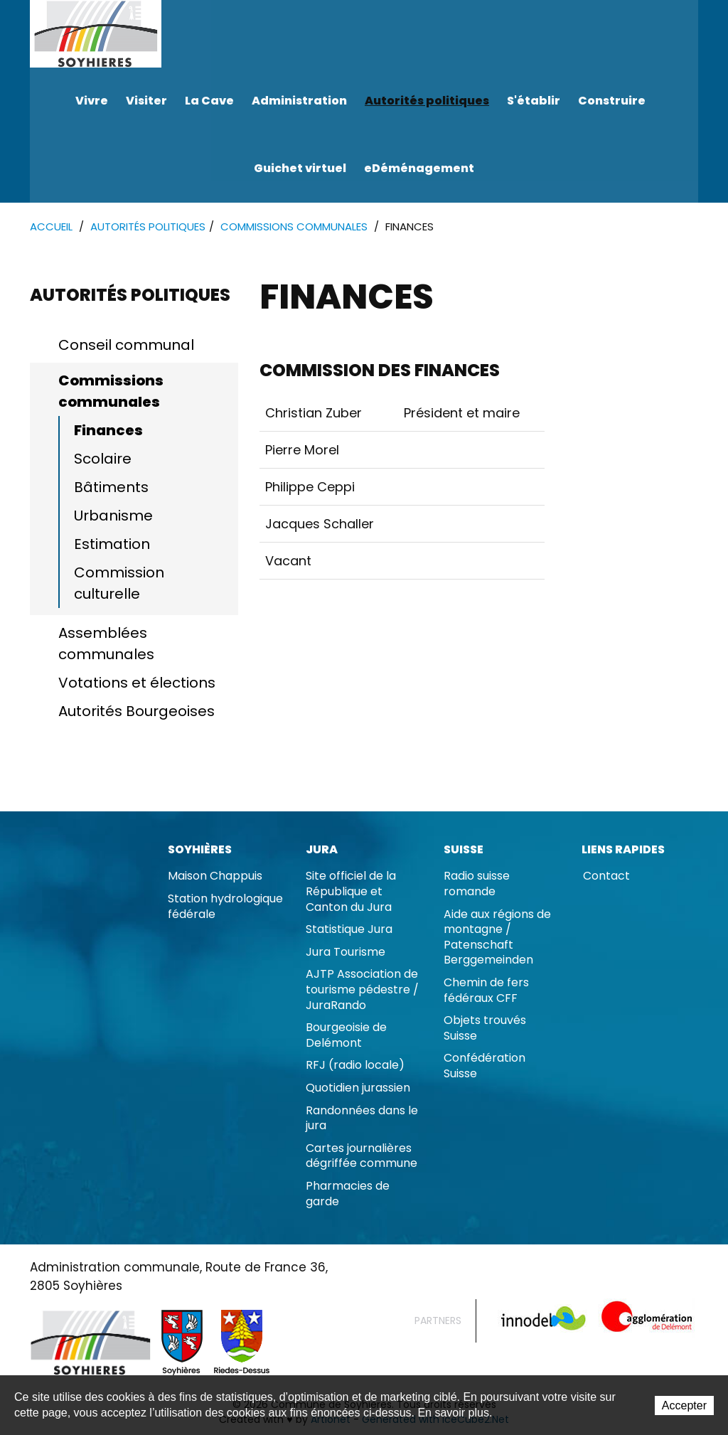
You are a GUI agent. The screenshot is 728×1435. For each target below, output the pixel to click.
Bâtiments (111, 488)
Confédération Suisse (484, 1066)
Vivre (91, 100)
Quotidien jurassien (358, 1088)
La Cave (209, 100)
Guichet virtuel (300, 168)
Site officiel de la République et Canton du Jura (351, 891)
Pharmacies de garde (348, 1194)
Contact (606, 876)
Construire (612, 100)
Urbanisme (113, 516)
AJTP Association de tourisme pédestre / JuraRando (362, 989)
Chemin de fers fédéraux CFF (486, 991)
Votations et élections (136, 683)
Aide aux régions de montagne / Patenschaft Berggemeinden (497, 938)
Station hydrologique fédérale (225, 907)
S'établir (533, 100)
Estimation (112, 545)
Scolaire (103, 459)
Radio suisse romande (477, 884)
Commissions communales (294, 227)
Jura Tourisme (345, 952)
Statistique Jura (349, 930)
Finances (108, 431)
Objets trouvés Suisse (485, 1029)
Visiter (146, 100)
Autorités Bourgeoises (136, 712)
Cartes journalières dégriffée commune (361, 1157)
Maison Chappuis (215, 876)
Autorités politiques (427, 100)
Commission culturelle (119, 583)
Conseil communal (126, 346)
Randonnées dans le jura (362, 1119)
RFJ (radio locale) (355, 1065)
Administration (299, 100)
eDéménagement (419, 168)
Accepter (684, 1406)
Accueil (51, 227)
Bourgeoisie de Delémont (346, 1036)
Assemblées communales (106, 644)
